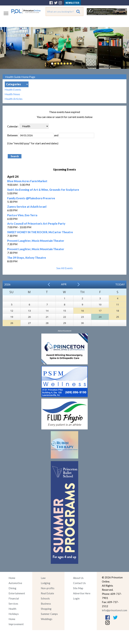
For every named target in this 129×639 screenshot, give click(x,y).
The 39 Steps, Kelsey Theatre (26, 257)
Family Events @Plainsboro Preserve (31, 198)
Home (12, 577)
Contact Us (79, 583)
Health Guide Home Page (20, 76)
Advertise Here (81, 593)
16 (82, 310)
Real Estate (47, 593)
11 (117, 304)
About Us (78, 577)
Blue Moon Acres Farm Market (27, 181)
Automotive (15, 583)
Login (76, 598)
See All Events (64, 268)
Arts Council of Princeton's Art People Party (36, 223)
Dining (12, 588)
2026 (7, 284)
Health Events (13, 89)
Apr (63, 284)
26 (11, 323)
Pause (75, 63)
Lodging (45, 583)
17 (100, 310)
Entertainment (17, 593)
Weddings (46, 619)
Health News (12, 94)
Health (12, 608)
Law (43, 577)
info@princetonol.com (114, 610)
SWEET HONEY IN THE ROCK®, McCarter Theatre (40, 232)
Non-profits (47, 588)
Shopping (46, 608)
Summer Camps (49, 613)
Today (120, 284)
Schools (45, 598)
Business (46, 603)
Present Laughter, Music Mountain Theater (35, 240)
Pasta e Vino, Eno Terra (22, 215)
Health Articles (13, 98)
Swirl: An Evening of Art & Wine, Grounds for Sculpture (43, 189)
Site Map (78, 588)
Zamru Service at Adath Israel (26, 206)
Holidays (14, 613)
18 (117, 310)
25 (117, 316)
